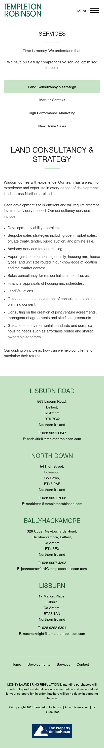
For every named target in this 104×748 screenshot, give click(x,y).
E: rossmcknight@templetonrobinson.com (52, 633)
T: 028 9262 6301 (52, 627)
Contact (83, 664)
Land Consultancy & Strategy (52, 87)
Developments (38, 664)
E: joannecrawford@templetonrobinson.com (52, 568)
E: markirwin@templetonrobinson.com (52, 503)
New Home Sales (52, 126)
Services (63, 664)
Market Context (52, 100)
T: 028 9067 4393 (52, 562)
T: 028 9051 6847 (52, 432)
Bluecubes (52, 711)
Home (16, 664)
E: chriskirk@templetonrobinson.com (52, 438)
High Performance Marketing (52, 113)
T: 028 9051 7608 (52, 497)
